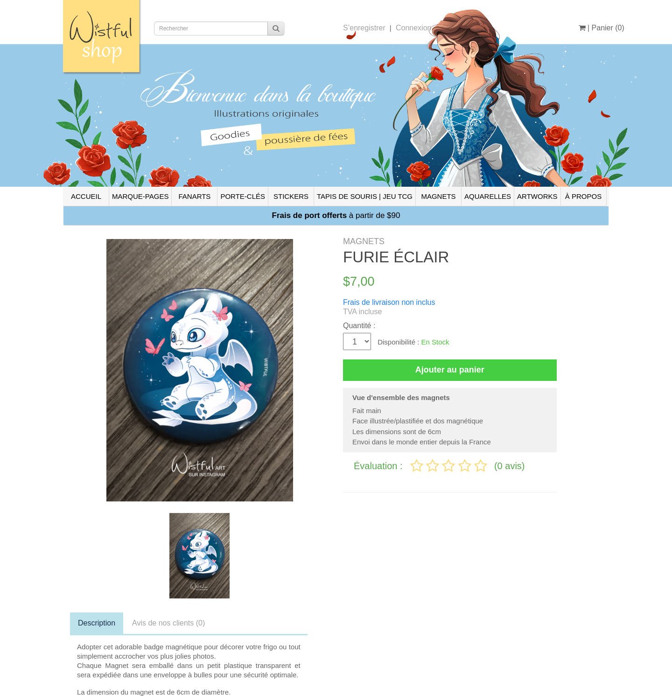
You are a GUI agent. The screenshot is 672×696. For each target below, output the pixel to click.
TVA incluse (362, 312)
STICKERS (290, 196)
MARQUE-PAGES (140, 196)
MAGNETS (438, 196)
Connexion (414, 28)
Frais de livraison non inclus (389, 302)
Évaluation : (379, 466)
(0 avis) (509, 466)
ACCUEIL (86, 196)
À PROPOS (583, 196)
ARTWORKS (537, 196)
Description (96, 623)
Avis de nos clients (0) (168, 623)
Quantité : (359, 326)
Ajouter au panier (449, 369)
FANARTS (194, 196)
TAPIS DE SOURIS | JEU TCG (365, 196)
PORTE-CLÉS (242, 196)
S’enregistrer (364, 28)
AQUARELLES (487, 196)
